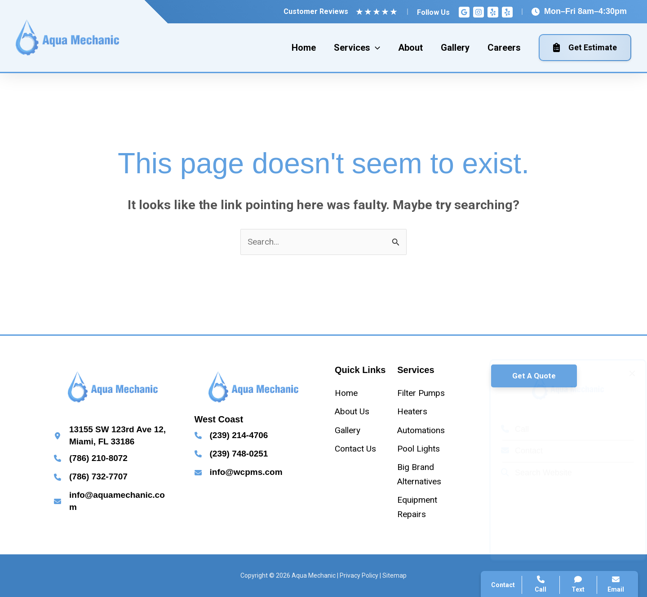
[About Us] (352, 411)
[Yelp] (492, 12)
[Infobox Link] (113, 436)
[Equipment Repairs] (424, 507)
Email (615, 584)
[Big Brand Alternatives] (424, 474)
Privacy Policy (359, 575)
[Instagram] (478, 12)
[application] (375, 47)
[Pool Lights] (418, 449)
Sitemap (394, 575)
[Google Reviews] (464, 12)
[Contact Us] (355, 449)
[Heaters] (412, 411)
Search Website (527, 472)
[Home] (346, 393)
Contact (513, 450)
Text (578, 584)
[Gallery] (347, 430)
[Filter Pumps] (421, 393)
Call (506, 429)
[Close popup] (624, 373)
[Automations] (421, 430)
